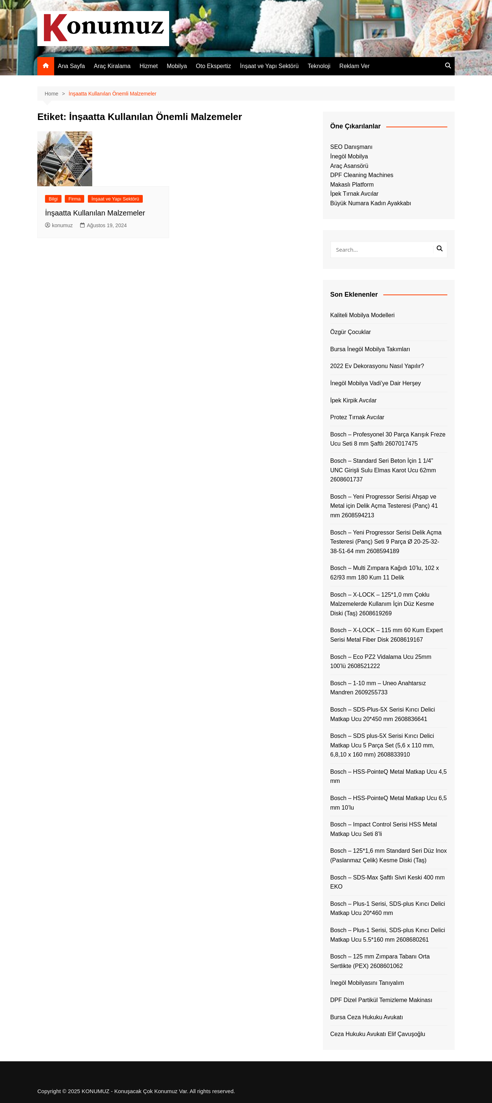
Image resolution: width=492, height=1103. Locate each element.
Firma (74, 199)
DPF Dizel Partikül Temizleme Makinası (381, 1000)
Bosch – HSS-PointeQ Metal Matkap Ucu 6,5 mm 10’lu (388, 803)
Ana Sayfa (71, 66)
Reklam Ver (354, 66)
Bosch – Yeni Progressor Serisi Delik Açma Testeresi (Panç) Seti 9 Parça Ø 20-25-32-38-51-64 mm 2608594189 (385, 541)
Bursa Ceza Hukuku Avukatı (366, 1017)
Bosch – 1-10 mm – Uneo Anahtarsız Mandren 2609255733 (378, 688)
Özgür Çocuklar (350, 332)
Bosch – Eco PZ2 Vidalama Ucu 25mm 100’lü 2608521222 (380, 661)
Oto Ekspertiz (213, 66)
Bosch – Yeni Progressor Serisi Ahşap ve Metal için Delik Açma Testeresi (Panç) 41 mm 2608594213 (384, 506)
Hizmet (148, 66)
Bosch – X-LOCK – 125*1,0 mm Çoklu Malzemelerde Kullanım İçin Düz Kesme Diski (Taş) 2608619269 (382, 604)
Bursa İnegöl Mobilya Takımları (370, 349)
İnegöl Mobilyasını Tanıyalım (367, 983)
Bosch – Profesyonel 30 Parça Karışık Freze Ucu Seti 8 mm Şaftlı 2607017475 (388, 439)
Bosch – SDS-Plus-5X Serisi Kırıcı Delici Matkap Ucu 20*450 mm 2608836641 (382, 714)
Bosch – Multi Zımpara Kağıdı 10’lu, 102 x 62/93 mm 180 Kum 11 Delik (384, 573)
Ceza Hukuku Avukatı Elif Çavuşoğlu (377, 1034)
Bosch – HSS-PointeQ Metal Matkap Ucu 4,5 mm (388, 776)
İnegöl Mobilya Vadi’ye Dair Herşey (375, 383)
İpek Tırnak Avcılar (354, 194)
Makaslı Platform (352, 184)
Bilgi (53, 199)
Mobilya (177, 66)
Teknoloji (319, 66)
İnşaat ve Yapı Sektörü (269, 66)
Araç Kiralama (112, 66)
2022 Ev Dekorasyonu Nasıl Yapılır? (377, 366)
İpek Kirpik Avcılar (353, 400)
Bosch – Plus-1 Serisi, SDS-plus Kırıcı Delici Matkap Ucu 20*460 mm (387, 908)
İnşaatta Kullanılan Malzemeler (95, 213)
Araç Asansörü (349, 166)
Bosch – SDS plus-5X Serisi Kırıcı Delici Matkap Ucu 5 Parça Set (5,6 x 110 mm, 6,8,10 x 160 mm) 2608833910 (382, 745)
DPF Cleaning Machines (362, 175)
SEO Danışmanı (351, 147)
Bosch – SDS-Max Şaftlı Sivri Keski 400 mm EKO (387, 882)
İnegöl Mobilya (349, 156)
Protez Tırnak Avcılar (357, 417)
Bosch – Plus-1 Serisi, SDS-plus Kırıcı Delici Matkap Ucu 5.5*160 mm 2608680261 (387, 935)
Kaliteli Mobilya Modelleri (362, 315)
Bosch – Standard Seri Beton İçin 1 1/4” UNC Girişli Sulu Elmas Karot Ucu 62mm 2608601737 (383, 470)
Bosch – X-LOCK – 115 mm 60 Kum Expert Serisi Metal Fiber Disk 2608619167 (386, 635)
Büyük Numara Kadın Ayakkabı (370, 203)
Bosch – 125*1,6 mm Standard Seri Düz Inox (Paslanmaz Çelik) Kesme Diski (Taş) (388, 855)
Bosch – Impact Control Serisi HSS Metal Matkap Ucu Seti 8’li (383, 829)
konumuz (59, 225)
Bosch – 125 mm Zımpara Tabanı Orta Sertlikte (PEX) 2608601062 (380, 961)
